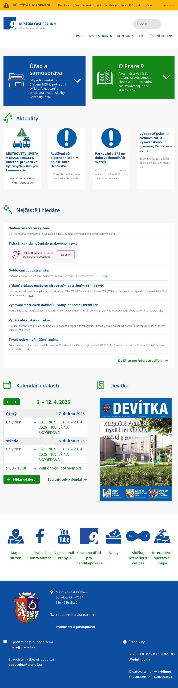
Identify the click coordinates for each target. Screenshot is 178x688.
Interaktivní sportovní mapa (162, 557)
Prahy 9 (64, 558)
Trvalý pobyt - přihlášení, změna (34, 339)
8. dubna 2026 (71, 440)
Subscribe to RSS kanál (171, 24)
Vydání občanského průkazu (30, 320)
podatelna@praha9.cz (25, 664)
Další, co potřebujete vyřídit (140, 360)
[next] (15, 402)
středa (12, 440)
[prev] (7, 402)
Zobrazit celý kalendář (64, 479)
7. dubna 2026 (71, 413)
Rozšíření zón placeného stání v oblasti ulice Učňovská (100, 5)
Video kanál (64, 552)
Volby (114, 552)
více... (150, 5)
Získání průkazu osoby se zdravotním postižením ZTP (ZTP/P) (56, 286)
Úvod (79, 36)
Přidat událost (24, 479)
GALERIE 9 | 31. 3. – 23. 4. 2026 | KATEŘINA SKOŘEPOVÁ (59, 427)
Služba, (138, 552)
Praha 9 (40, 552)
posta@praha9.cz (22, 647)
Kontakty (125, 36)
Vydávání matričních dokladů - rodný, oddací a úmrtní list (53, 305)
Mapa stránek (100, 36)
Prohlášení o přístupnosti (75, 627)
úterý (11, 413)
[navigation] (44, 81)
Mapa (16, 552)
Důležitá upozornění (32, 5)
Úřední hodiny (160, 36)
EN (141, 36)
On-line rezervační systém (29, 228)
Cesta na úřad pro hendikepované (89, 557)
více (105, 276)
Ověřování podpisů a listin (29, 270)
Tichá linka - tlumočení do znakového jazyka (43, 243)
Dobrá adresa (39, 558)
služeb (15, 558)
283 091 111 (85, 615)
